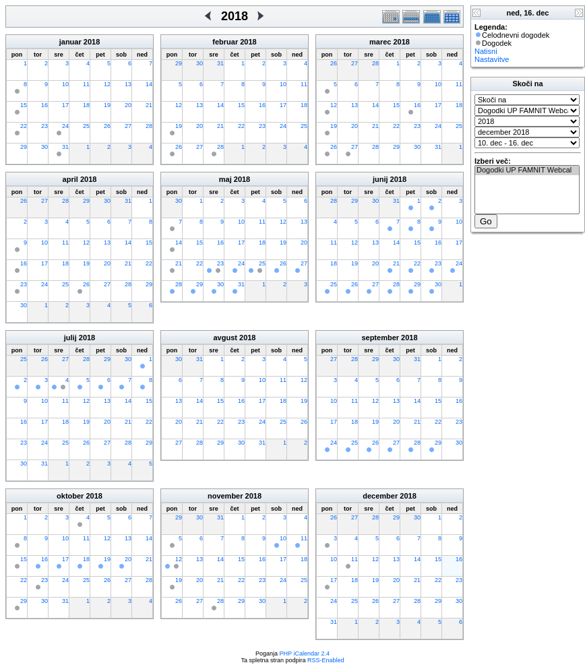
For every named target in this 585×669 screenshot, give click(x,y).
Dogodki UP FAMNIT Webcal (527, 170)
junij (380, 179)
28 (149, 126)
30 (44, 147)
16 (44, 105)
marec (380, 42)
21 (149, 105)
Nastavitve (491, 59)
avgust (225, 337)
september (380, 337)
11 (86, 84)
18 (86, 105)
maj (225, 179)
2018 (92, 42)
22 (23, 126)
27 (128, 126)
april (70, 179)
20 (128, 105)
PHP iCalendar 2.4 (305, 653)
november (225, 496)
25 (86, 126)
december (380, 496)
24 (65, 126)
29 (23, 147)
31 (65, 147)
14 (149, 84)
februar (225, 42)
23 (44, 126)
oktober (70, 496)
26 (107, 126)
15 (23, 105)
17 (65, 105)
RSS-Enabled (325, 660)
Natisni (485, 51)
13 (128, 84)
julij (70, 337)
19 (107, 105)
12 (107, 84)
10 (65, 84)
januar (70, 42)
